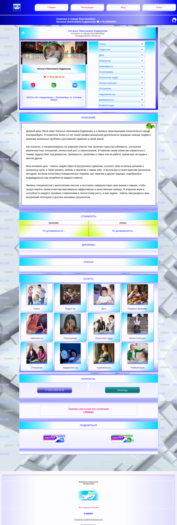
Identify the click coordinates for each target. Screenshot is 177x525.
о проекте (88, 513)
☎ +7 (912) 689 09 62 (54, 77)
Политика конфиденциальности (88, 519)
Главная (52, 7)
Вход (123, 7)
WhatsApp (122, 390)
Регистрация (87, 7)
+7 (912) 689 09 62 (54, 390)
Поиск (159, 7)
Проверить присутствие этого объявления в (88, 410)
